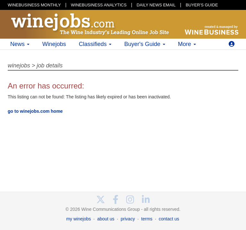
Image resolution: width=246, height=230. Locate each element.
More (187, 44)
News (19, 44)
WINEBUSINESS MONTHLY (34, 5)
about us (105, 218)
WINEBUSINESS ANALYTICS (99, 5)
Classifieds (95, 44)
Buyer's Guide (144, 44)
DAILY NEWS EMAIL (156, 5)
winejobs (19, 65)
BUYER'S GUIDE (202, 5)
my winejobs (78, 218)
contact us (169, 218)
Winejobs (54, 44)
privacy (128, 218)
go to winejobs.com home (35, 111)
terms (146, 218)
